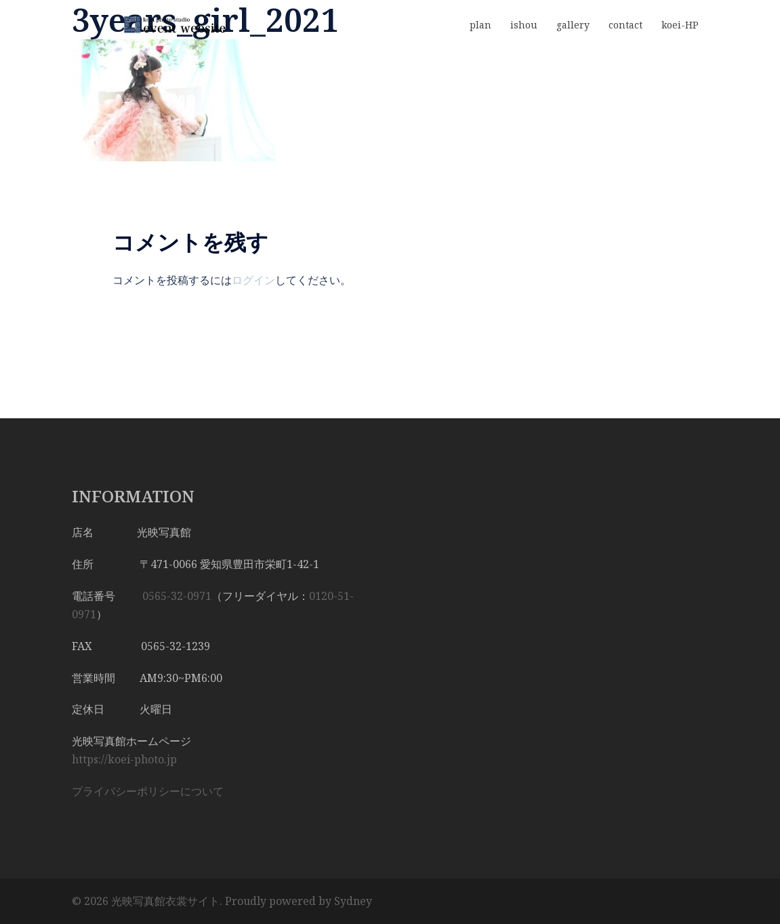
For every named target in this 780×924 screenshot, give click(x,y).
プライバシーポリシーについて (148, 791)
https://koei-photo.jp (124, 759)
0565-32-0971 (176, 595)
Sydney (353, 900)
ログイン (253, 280)
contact (625, 24)
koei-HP (680, 24)
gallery (573, 24)
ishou (523, 24)
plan (480, 24)
